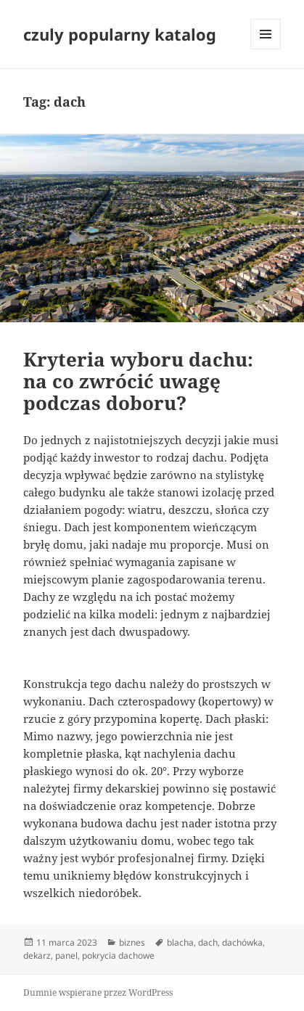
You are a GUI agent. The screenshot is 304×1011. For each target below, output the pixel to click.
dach (208, 942)
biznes (132, 942)
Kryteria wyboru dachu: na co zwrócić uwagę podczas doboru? (138, 381)
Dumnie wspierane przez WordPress (98, 992)
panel (66, 955)
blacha (180, 942)
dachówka (242, 942)
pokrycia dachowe (118, 955)
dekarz (37, 955)
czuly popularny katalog (119, 34)
